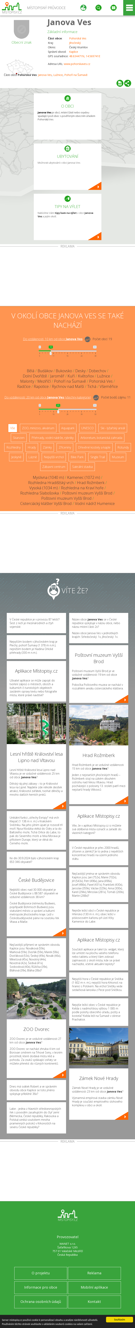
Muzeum (118, 457)
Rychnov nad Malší (68, 386)
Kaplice (73, 52)
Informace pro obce (40, 1287)
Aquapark (67, 428)
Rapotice (41, 386)
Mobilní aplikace (94, 1287)
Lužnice (58, 75)
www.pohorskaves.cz (77, 64)
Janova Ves (69, 21)
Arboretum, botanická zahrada (101, 438)
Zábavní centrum (53, 467)
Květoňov (86, 376)
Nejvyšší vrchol (54, 457)
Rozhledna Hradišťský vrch (51, 482)
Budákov (45, 370)
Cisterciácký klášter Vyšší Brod (46, 503)
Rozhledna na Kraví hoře (82, 487)
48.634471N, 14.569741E (84, 56)
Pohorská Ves (77, 38)
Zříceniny (65, 447)
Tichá (91, 386)
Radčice (24, 386)
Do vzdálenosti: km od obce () (47, 397)
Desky (80, 370)
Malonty (27, 381)
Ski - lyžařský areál (113, 428)
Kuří (71, 376)
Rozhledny (13, 447)
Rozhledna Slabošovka (39, 493)
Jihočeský (75, 43)
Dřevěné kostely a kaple (94, 447)
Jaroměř (57, 376)
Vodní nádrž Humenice (95, 503)
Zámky (47, 447)
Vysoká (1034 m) (43, 487)
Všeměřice (109, 386)
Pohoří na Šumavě (75, 75)
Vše (12, 428)
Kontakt (94, 1301)
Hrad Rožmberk (90, 482)
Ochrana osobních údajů (40, 1301)
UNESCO (87, 428)
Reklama (94, 1273)
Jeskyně (16, 457)
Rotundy (123, 447)
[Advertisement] (67, 277)
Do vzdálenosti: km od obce (52, 339)
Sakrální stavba (82, 467)
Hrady (32, 447)
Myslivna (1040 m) (48, 477)
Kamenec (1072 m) (83, 477)
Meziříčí (44, 381)
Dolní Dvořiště (35, 376)
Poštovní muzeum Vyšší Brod (87, 493)
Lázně (32, 457)
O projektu (41, 1273)
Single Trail (97, 457)
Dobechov (97, 370)
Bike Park (77, 457)
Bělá (30, 370)
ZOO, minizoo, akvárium (38, 428)
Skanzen (19, 438)
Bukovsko (64, 370)
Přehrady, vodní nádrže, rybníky (52, 438)
